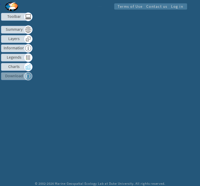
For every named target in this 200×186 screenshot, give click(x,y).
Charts (14, 66)
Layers (14, 38)
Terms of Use (129, 6)
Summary (14, 29)
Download (14, 76)
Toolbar (14, 16)
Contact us (156, 6)
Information (14, 48)
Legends (14, 57)
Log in (177, 6)
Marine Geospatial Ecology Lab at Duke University (94, 183)
